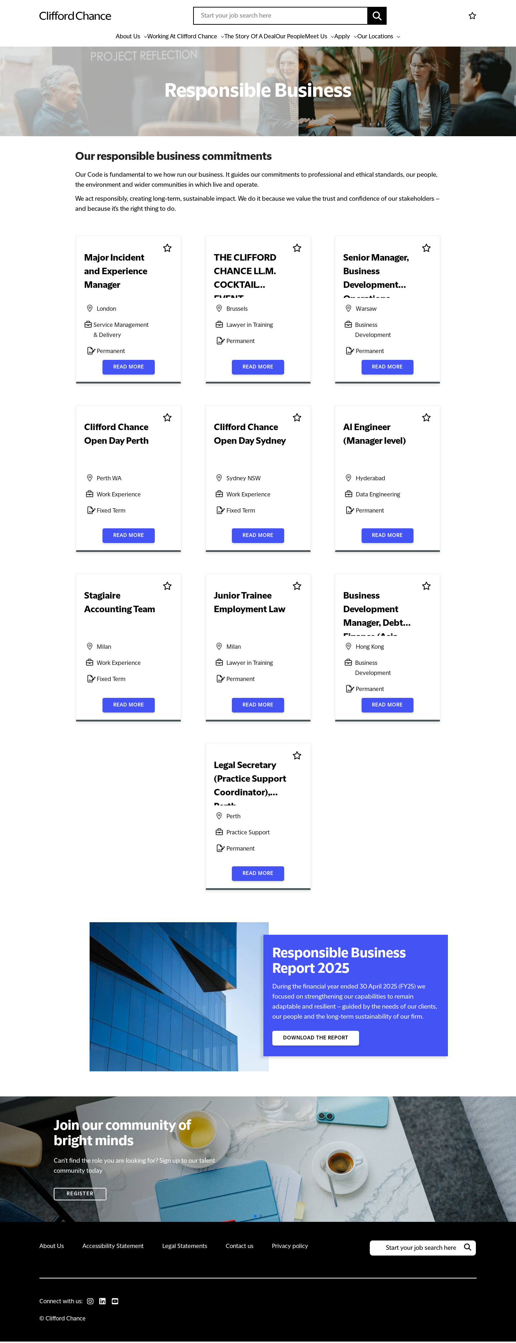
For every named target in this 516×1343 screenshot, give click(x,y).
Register (80, 1195)
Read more (128, 367)
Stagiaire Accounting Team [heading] (119, 605)
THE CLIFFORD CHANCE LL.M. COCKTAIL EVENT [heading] (250, 274)
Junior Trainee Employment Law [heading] (249, 605)
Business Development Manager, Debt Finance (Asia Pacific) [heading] (372, 614)
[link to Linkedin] (105, 1302)
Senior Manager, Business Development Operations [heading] (375, 276)
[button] (377, 16)
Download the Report (317, 1040)
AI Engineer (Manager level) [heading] (374, 436)
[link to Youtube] (119, 1302)
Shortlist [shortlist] (167, 250)
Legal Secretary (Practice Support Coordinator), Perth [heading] (249, 785)
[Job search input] (281, 15)
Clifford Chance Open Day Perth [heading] (116, 436)
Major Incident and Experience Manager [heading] (115, 274)
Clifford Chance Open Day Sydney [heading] (249, 436)
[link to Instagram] (91, 1302)
